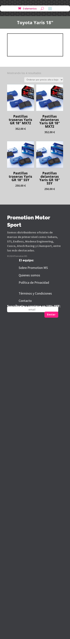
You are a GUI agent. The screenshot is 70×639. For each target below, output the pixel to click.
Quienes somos (29, 275)
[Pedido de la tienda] (43, 79)
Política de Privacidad (34, 282)
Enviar (51, 314)
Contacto (25, 300)
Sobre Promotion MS (33, 268)
